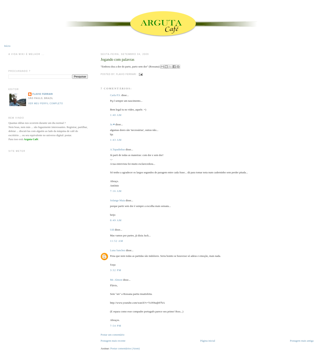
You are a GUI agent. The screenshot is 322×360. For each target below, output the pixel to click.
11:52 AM (116, 240)
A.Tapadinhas (117, 149)
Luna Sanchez (117, 250)
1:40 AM (116, 115)
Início (7, 45)
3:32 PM (115, 270)
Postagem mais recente (113, 340)
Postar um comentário (112, 334)
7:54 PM (115, 325)
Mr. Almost (116, 279)
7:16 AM (116, 191)
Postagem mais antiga (301, 340)
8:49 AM (116, 220)
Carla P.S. (115, 95)
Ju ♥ (112, 124)
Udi (112, 229)
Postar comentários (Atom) (125, 348)
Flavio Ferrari (42, 94)
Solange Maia (117, 200)
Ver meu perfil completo (45, 103)
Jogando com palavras (117, 59)
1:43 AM (116, 139)
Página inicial (207, 340)
